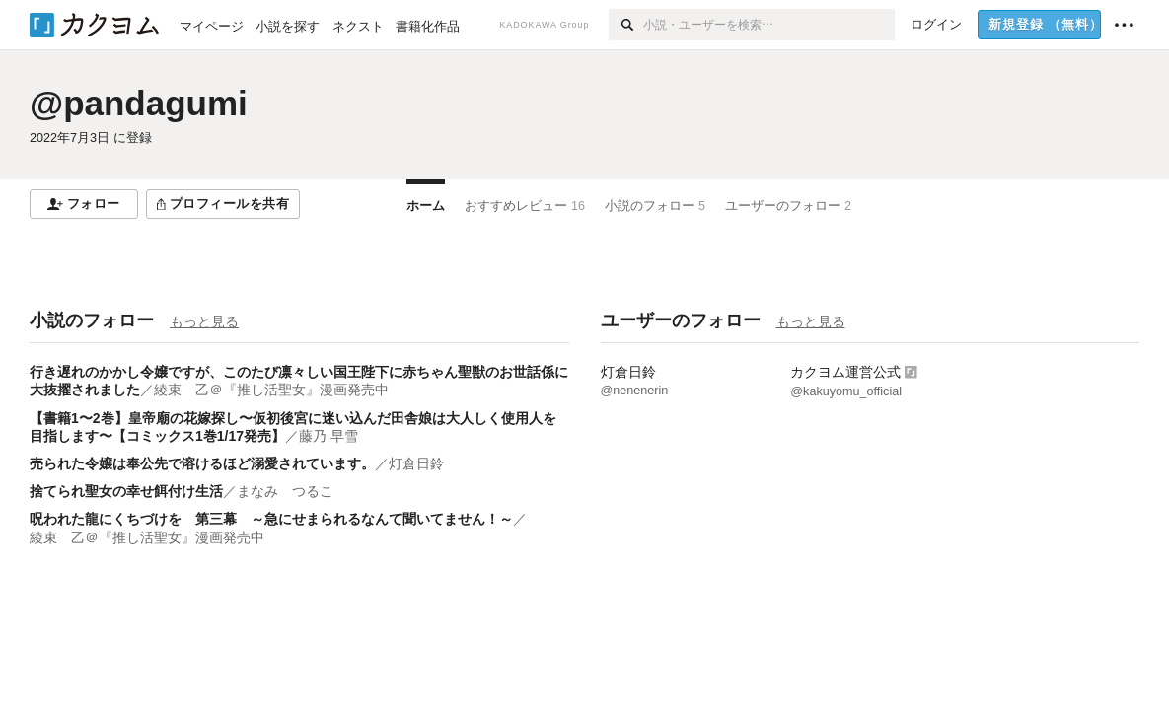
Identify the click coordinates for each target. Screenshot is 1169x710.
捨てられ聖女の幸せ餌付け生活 (126, 491)
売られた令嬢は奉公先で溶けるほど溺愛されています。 (202, 463)
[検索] (626, 24)
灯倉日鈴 (416, 463)
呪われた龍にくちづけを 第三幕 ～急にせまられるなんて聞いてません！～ (271, 519)
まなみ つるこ (285, 491)
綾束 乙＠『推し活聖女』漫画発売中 (271, 389)
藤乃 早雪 (328, 436)
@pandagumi (139, 103)
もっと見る (204, 321)
